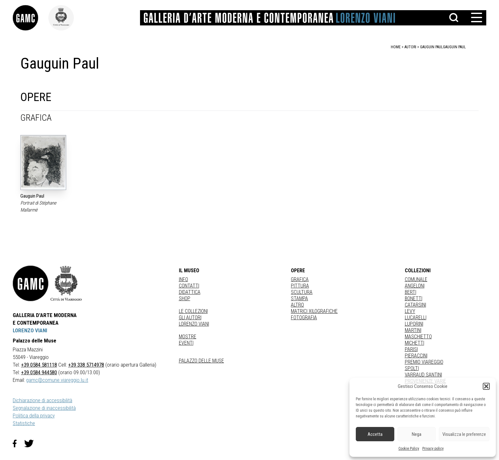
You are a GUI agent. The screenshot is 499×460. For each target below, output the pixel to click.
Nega (416, 434)
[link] (30, 17)
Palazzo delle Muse (201, 361)
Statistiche (24, 423)
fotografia (304, 318)
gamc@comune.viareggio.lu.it (57, 380)
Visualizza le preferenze (464, 434)
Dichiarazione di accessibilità (42, 400)
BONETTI (413, 298)
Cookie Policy (408, 448)
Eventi (186, 343)
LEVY (410, 311)
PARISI (411, 349)
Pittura (300, 286)
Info (183, 279)
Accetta (375, 434)
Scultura (302, 292)
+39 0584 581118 (39, 365)
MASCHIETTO (418, 337)
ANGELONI (415, 286)
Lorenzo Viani (194, 324)
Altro (297, 305)
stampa (299, 298)
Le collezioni (193, 311)
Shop (184, 298)
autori (410, 47)
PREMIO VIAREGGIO (424, 362)
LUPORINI (414, 324)
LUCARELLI (415, 318)
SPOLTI (412, 368)
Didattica (189, 292)
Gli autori (190, 318)
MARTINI (413, 330)
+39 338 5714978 (86, 365)
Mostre (187, 337)
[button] (486, 386)
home (396, 47)
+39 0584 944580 (39, 372)
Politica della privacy (34, 415)
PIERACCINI (416, 356)
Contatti (189, 286)
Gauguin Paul (454, 47)
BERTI (410, 292)
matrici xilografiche (314, 311)
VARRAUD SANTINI (423, 375)
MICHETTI (414, 343)
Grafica (300, 279)
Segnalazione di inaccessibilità (44, 408)
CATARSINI (415, 305)
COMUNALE (416, 279)
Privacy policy (433, 448)
